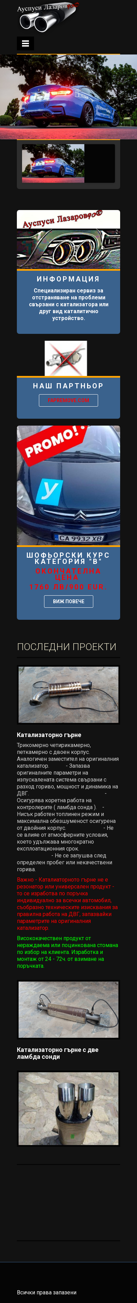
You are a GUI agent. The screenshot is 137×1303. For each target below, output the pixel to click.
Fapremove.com (68, 400)
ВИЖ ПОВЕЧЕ (68, 601)
